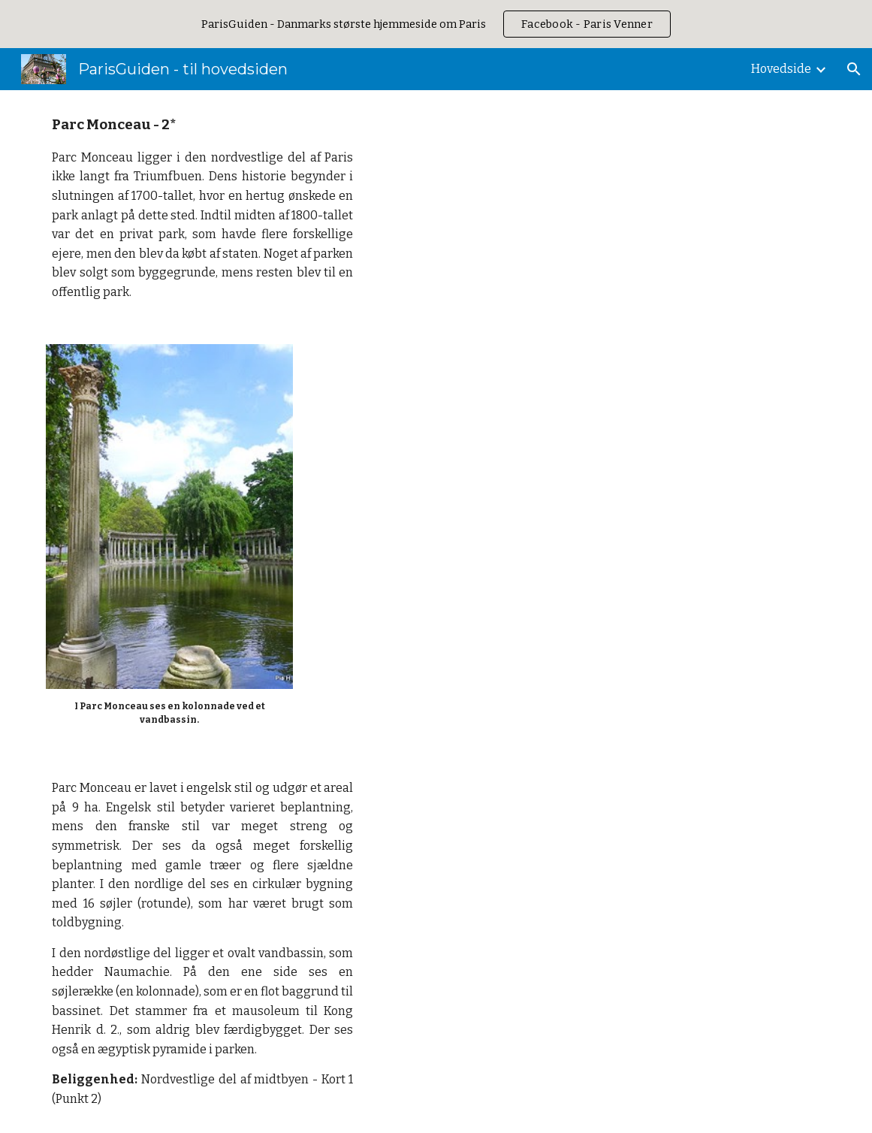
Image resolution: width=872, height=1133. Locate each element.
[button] (854, 69)
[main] (202, 208)
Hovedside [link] (781, 69)
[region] (436, 24)
